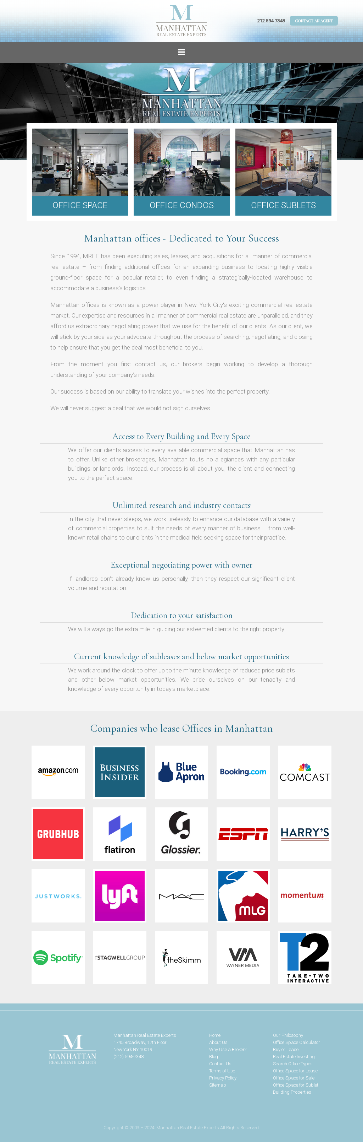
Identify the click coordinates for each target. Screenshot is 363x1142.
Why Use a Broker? (227, 1049)
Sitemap (217, 1085)
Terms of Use (222, 1070)
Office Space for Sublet (295, 1085)
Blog (213, 1056)
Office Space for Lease (295, 1070)
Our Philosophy (288, 1035)
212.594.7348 (271, 20)
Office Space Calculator (296, 1042)
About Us (218, 1042)
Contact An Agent (314, 20)
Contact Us (220, 1063)
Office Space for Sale (293, 1078)
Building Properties (292, 1092)
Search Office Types (293, 1063)
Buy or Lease (285, 1049)
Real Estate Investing (294, 1056)
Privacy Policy (222, 1078)
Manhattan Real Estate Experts (56, 1049)
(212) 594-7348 (128, 1056)
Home (214, 1035)
